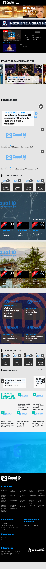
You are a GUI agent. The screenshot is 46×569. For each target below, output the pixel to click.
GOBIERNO (41, 360)
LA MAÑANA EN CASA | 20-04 (14, 112)
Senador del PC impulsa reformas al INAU (17, 147)
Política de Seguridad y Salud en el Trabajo (10, 528)
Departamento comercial (31, 525)
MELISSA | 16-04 (38, 280)
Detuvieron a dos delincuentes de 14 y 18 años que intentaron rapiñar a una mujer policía (38, 426)
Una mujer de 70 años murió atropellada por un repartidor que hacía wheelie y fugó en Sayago (24, 409)
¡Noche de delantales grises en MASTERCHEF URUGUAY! (10, 338)
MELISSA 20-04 (7, 280)
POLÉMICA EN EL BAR (14, 381)
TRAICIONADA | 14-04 (37, 231)
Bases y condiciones (7, 540)
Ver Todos (41, 370)
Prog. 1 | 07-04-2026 (31, 334)
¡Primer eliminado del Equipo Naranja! (11, 312)
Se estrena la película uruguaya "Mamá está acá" (19, 169)
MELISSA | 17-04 (22, 280)
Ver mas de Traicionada (39, 219)
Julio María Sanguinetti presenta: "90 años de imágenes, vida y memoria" (17, 119)
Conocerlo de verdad (7, 282)
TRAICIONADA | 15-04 (22, 231)
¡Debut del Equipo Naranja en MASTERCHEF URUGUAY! (34, 312)
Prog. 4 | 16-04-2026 (10, 305)
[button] (3, 12)
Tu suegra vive (38, 234)
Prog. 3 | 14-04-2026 (31, 308)
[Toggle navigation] (17, 3)
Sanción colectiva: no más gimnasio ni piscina (19, 80)
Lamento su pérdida (37, 282)
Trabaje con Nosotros (7, 525)
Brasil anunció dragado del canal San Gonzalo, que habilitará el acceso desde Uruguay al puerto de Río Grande (7, 427)
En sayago (5, 360)
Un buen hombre (21, 234)
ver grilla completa (37, 31)
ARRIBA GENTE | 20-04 (8, 145)
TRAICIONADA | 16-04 (7, 231)
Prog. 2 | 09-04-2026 (8, 334)
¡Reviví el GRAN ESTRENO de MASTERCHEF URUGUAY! (34, 338)
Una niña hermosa (6, 234)
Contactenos (4, 523)
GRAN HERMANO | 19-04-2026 (16, 77)
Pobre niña (22, 282)
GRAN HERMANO (29, 10)
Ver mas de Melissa (40, 268)
